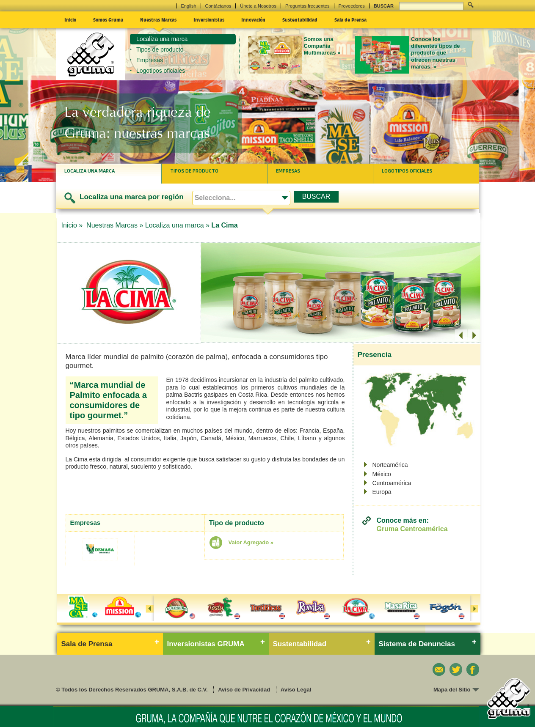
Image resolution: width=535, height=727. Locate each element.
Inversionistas (208, 19)
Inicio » (73, 225)
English (188, 5)
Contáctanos (218, 5)
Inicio (70, 19)
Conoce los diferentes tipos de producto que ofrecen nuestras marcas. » (435, 53)
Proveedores (352, 5)
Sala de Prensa (350, 19)
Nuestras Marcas (158, 19)
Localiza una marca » (177, 225)
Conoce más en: (412, 524)
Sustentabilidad (299, 19)
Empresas (149, 60)
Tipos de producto (160, 49)
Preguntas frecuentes (307, 5)
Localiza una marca (162, 39)
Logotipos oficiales (160, 70)
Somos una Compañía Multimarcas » (322, 46)
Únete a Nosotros (258, 5)
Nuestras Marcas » (114, 225)
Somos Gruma (108, 19)
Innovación (253, 19)
